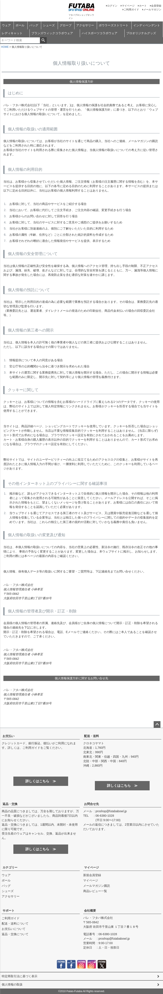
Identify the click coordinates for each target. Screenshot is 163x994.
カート (143, 5)
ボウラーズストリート (113, 25)
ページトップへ (157, 724)
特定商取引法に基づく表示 (19, 976)
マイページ (128, 5)
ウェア (6, 25)
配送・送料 (91, 736)
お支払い (8, 736)
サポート (8, 910)
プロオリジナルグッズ (141, 33)
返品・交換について (15, 934)
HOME (5, 46)
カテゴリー (10, 867)
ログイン (112, 5)
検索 (43, 40)
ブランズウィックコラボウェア (52, 33)
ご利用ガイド (131, 9)
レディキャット (12, 33)
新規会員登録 (92, 875)
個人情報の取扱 (12, 984)
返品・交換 (10, 804)
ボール (19, 25)
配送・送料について (15, 923)
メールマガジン (152, 9)
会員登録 (156, 5)
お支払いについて (13, 929)
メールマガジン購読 (96, 885)
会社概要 (90, 910)
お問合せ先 (91, 804)
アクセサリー (85, 25)
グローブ (66, 25)
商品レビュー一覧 (95, 891)
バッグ (33, 25)
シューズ (49, 25)
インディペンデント (146, 25)
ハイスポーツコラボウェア (99, 33)
